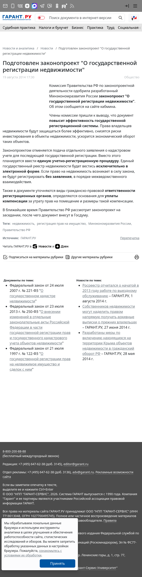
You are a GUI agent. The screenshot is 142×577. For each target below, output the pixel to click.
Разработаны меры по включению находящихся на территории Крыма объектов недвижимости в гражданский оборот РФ (108, 343)
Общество (131, 77)
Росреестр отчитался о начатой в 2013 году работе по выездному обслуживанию (111, 290)
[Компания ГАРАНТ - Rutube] (64, 6)
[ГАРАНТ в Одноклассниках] (57, 6)
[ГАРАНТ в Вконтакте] (20, 6)
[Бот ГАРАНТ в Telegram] (49, 6)
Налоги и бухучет (53, 27)
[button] (127, 6)
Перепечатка (129, 238)
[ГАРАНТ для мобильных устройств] (12, 6)
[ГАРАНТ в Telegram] (42, 6)
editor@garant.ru (75, 464)
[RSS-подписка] (72, 6)
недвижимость (23, 223)
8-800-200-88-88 (14, 451)
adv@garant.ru (83, 472)
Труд (110, 27)
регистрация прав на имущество (61, 223)
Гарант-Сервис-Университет (95, 568)
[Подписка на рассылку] (5, 6)
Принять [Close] (57, 563)
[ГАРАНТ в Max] (34, 6)
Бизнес (78, 27)
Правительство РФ (16, 230)
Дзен (61, 246)
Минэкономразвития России (109, 223)
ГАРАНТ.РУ (28, 238)
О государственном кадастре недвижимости (32, 295)
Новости (41, 246)
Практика (95, 27)
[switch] (41, 17)
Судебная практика (19, 27)
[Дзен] (27, 6)
